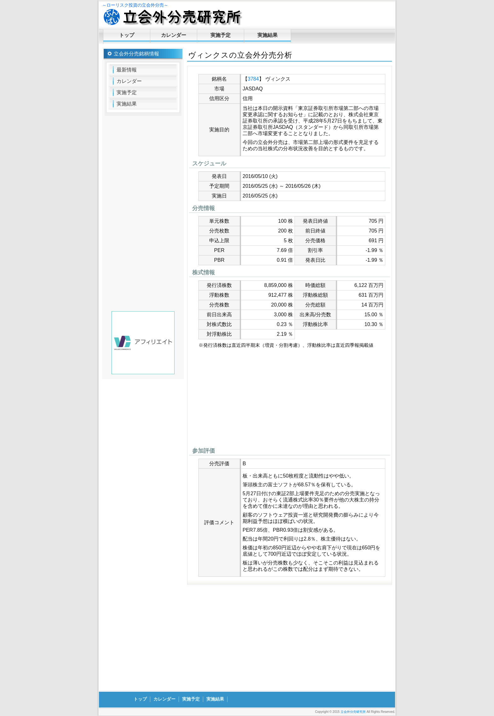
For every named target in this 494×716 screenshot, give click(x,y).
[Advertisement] (289, 399)
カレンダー (173, 35)
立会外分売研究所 (353, 711)
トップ (126, 35)
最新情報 (127, 69)
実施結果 (267, 35)
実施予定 (220, 35)
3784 (253, 79)
